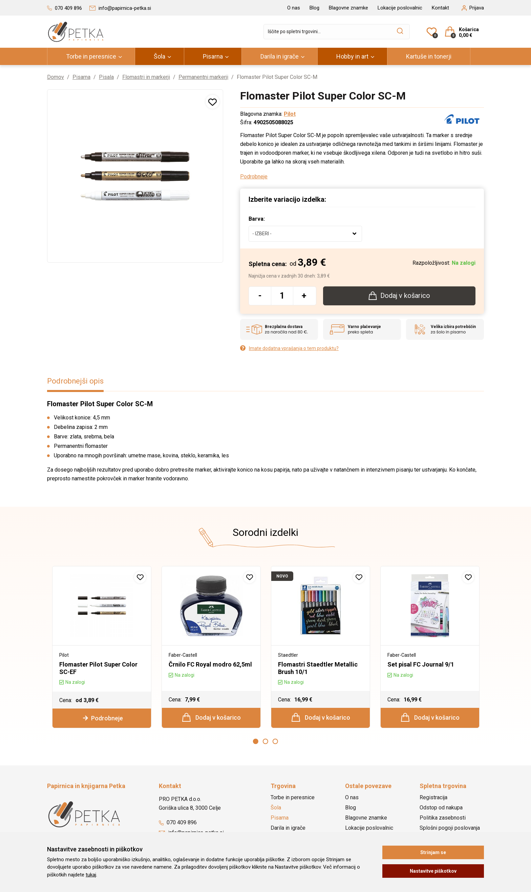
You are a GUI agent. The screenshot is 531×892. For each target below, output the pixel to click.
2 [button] (265, 740)
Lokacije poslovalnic (400, 8)
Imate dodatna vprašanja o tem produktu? (289, 348)
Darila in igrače (279, 56)
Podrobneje (254, 176)
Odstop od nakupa (441, 806)
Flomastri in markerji (146, 77)
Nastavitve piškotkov (433, 871)
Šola (159, 56)
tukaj (91, 875)
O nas (293, 8)
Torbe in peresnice (91, 56)
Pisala (106, 77)
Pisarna (213, 56)
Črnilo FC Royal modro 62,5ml (210, 664)
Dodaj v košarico (211, 717)
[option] (101, 646)
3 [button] (275, 740)
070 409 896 (178, 821)
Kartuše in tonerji (428, 56)
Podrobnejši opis (75, 380)
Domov (55, 77)
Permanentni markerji (203, 77)
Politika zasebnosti (443, 816)
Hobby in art (352, 56)
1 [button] (255, 740)
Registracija (433, 796)
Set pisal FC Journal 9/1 (420, 664)
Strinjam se (433, 852)
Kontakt (440, 8)
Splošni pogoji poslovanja (450, 827)
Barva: (257, 218)
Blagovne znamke (348, 8)
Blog (314, 8)
